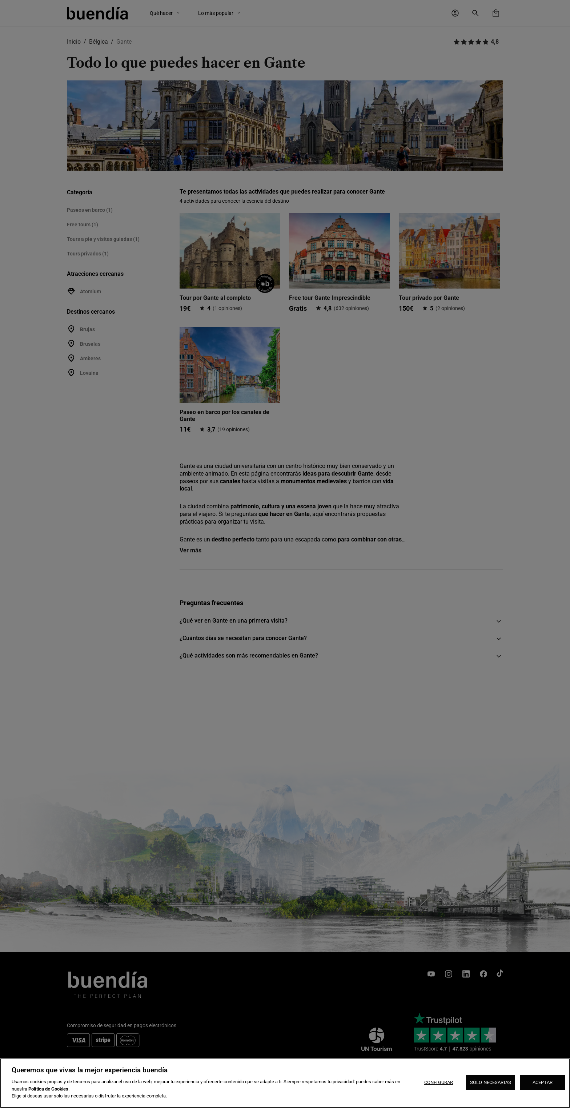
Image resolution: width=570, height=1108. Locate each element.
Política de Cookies (48, 1089)
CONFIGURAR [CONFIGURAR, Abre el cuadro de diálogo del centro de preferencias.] (438, 1082)
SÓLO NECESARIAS (490, 1082)
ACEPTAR (543, 1082)
